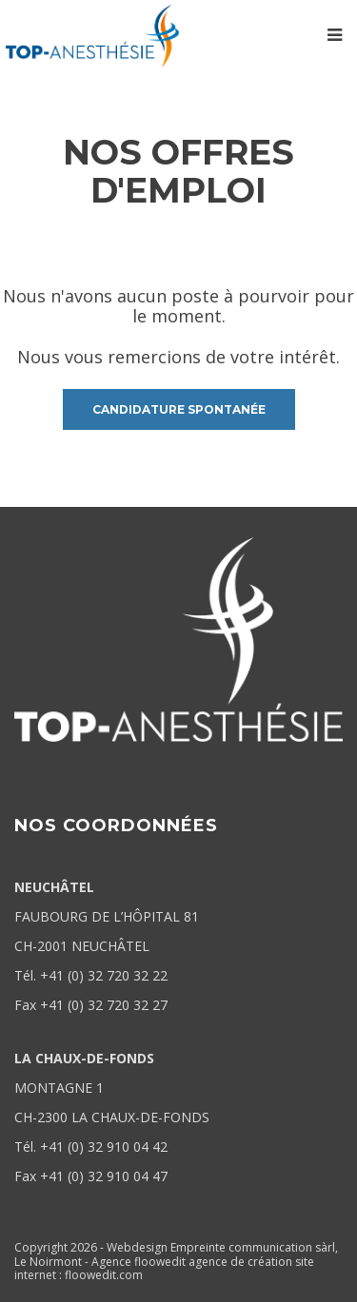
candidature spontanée (179, 409)
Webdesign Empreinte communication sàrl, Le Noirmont (176, 1254)
